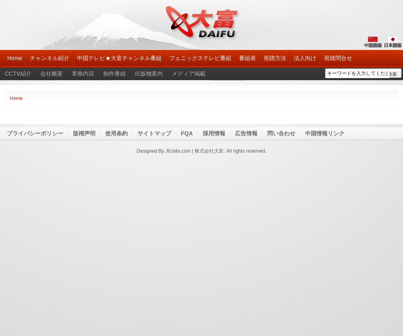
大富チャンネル (201, 22)
